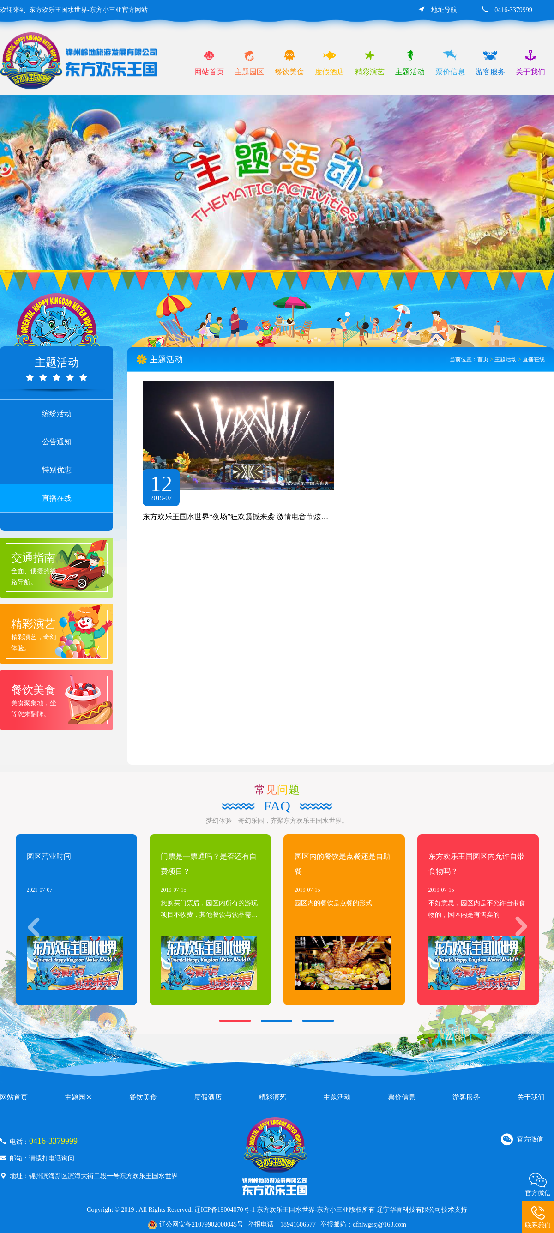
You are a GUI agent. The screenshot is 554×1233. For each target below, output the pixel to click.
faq (277, 805)
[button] (235, 1021)
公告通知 (57, 442)
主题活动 (505, 359)
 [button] (517, 926)
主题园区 (78, 1097)
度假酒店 (208, 1097)
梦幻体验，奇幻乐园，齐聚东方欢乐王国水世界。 (277, 820)
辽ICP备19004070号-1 (224, 1209)
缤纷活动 (57, 413)
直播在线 (57, 498)
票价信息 (402, 1097)
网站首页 (14, 1097)
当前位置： (463, 359)
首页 (482, 359)
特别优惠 (57, 470)
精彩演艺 (272, 1097)
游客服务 (466, 1097)
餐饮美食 (143, 1097)
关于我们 (531, 1097)
